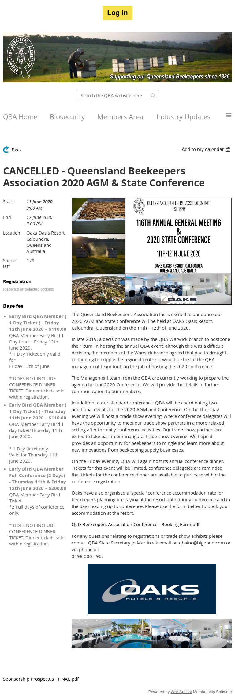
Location (11, 233)
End (7, 217)
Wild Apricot (181, 691)
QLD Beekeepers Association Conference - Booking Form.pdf (136, 524)
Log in (117, 13)
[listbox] (206, 149)
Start (8, 201)
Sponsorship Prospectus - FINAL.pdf (41, 679)
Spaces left (10, 263)
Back (17, 150)
